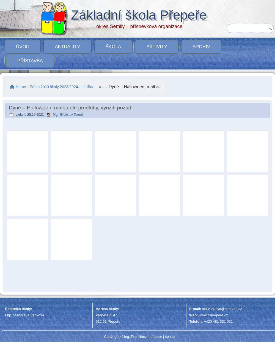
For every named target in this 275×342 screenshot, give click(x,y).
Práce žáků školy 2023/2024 (54, 87)
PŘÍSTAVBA (30, 60)
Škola (113, 46)
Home (18, 87)
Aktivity (156, 46)
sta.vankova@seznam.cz (222, 309)
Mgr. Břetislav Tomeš (68, 115)
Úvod (22, 46)
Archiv (201, 46)
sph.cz (170, 337)
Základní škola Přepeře (139, 15)
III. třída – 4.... (93, 87)
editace (156, 337)
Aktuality (67, 46)
